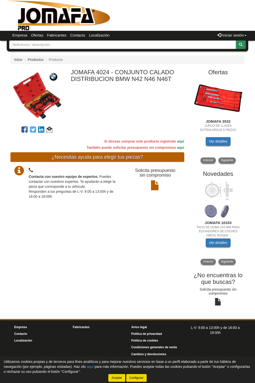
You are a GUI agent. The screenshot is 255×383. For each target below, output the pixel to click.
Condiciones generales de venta (154, 347)
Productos (35, 60)
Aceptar (117, 378)
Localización (99, 35)
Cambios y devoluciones (148, 354)
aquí (180, 141)
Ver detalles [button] (218, 141)
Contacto (77, 35)
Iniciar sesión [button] (232, 35)
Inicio (18, 60)
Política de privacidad (146, 334)
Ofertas (37, 35)
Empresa (19, 35)
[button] (49, 130)
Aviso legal (139, 327)
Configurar (136, 378)
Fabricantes (56, 35)
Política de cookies (144, 340)
